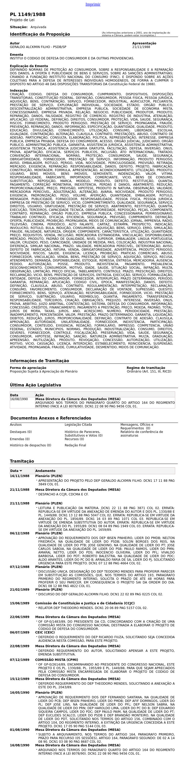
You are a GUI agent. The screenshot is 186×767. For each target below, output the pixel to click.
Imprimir (93, 4)
